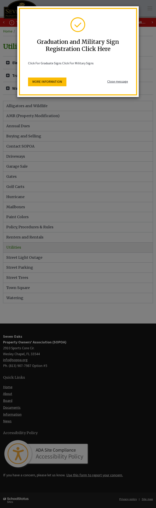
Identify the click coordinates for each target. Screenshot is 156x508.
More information (47, 82)
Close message (117, 81)
